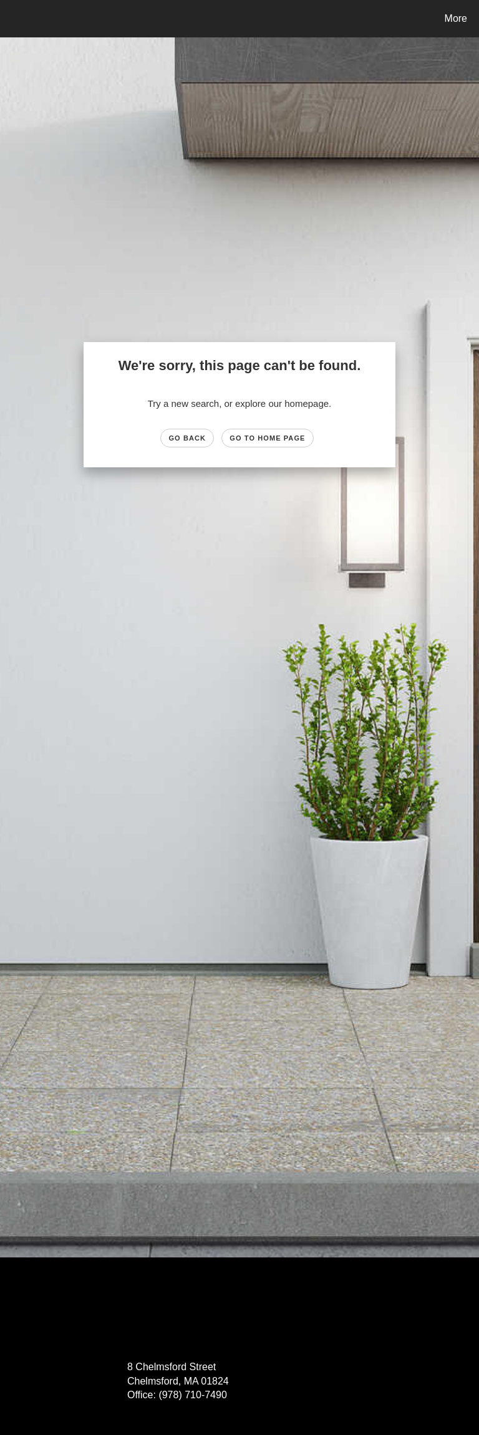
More (456, 18)
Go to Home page (267, 438)
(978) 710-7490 (192, 1395)
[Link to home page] (12, 18)
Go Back (187, 438)
